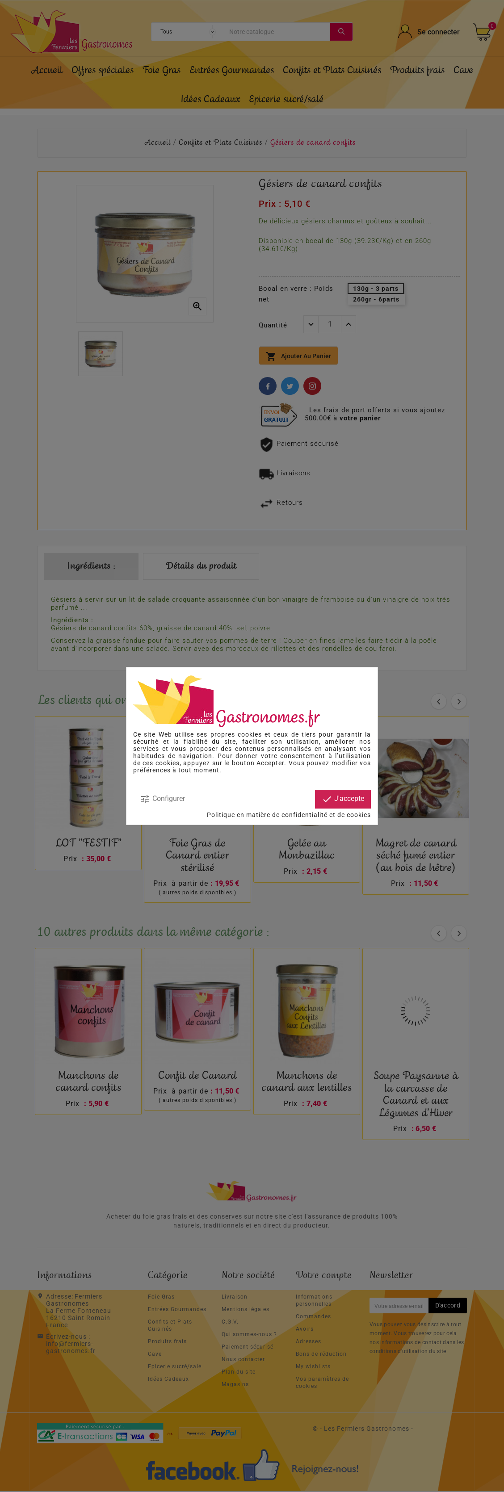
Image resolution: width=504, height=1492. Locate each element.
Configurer (162, 799)
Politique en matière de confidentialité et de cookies (289, 814)
